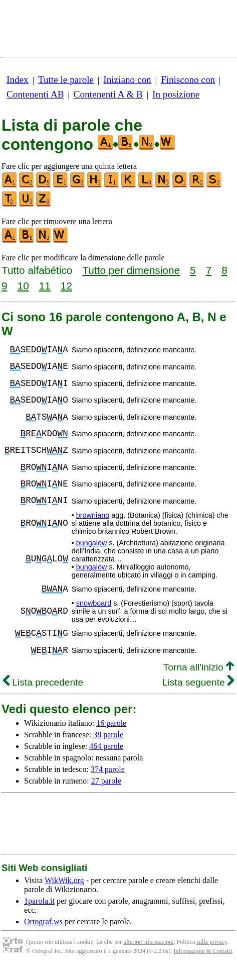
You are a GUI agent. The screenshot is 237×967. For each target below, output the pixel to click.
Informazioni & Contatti (202, 950)
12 (66, 286)
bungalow (91, 543)
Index (18, 79)
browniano (92, 515)
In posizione (175, 94)
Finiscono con (188, 79)
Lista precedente (43, 682)
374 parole (108, 769)
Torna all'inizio (198, 667)
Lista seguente (198, 682)
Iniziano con (127, 79)
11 (45, 286)
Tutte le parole (66, 79)
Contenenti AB (35, 94)
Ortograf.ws (43, 921)
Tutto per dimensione (131, 270)
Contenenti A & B (108, 94)
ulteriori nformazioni (148, 941)
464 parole (106, 746)
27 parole (106, 781)
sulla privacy (211, 941)
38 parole (108, 734)
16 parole (111, 723)
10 (23, 286)
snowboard (93, 603)
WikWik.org (64, 880)
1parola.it (39, 901)
